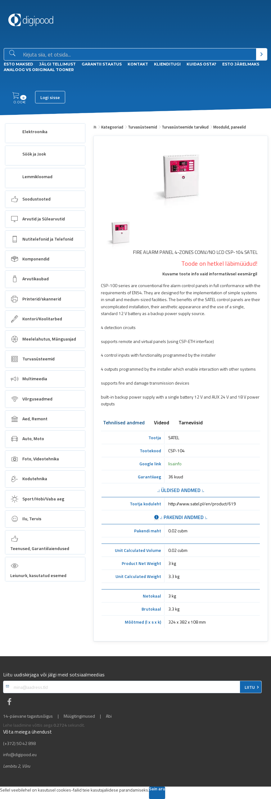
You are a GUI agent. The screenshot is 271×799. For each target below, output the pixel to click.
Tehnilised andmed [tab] (124, 423)
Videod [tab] (161, 423)
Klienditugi (167, 64)
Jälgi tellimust (57, 64)
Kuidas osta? (201, 64)
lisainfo (175, 463)
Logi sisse (50, 97)
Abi (109, 716)
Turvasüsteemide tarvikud (185, 127)
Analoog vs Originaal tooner (39, 69)
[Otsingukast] (138, 54)
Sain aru (157, 789)
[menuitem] (45, 133)
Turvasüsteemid (142, 127)
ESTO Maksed (18, 64)
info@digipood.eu (20, 754)
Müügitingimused (79, 716)
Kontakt (138, 64)
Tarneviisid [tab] (190, 423)
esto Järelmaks (240, 64)
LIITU (250, 687)
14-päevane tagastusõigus (28, 716)
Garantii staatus (102, 64)
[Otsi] (261, 54)
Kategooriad (112, 127)
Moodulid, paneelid (229, 127)
